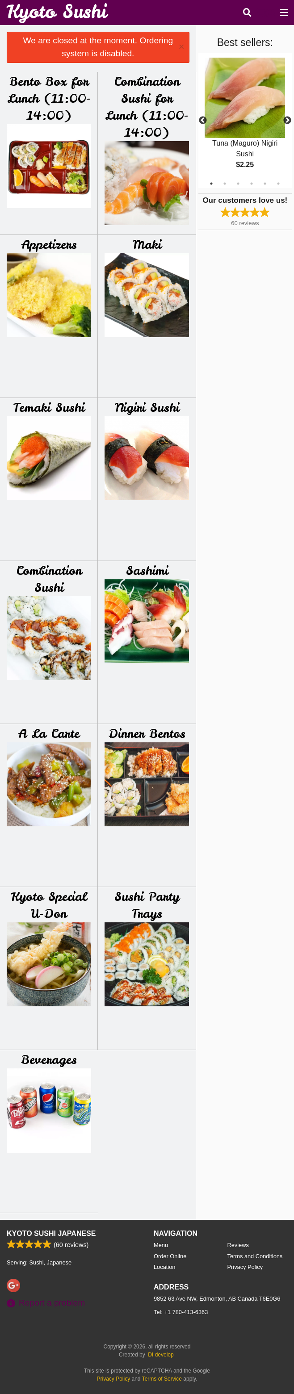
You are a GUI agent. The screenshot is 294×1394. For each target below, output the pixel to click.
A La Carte (49, 733)
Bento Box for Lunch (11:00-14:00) (49, 98)
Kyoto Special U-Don (49, 905)
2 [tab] (224, 183)
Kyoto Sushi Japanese (51, 1233)
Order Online (170, 1256)
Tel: (181, 1312)
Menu (161, 1245)
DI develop (160, 1355)
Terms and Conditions (255, 1256)
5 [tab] (264, 183)
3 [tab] (238, 183)
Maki (147, 244)
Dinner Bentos (146, 733)
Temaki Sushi (48, 407)
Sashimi (147, 570)
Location (164, 1267)
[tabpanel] (245, 120)
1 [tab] (211, 183)
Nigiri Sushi (147, 407)
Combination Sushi (49, 579)
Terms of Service (162, 1379)
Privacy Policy (245, 1267)
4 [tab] (251, 183)
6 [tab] (278, 183)
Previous (202, 120)
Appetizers (49, 244)
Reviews (238, 1245)
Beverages (49, 1059)
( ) (265, 12)
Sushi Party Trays (146, 905)
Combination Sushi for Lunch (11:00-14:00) (147, 107)
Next (287, 120)
